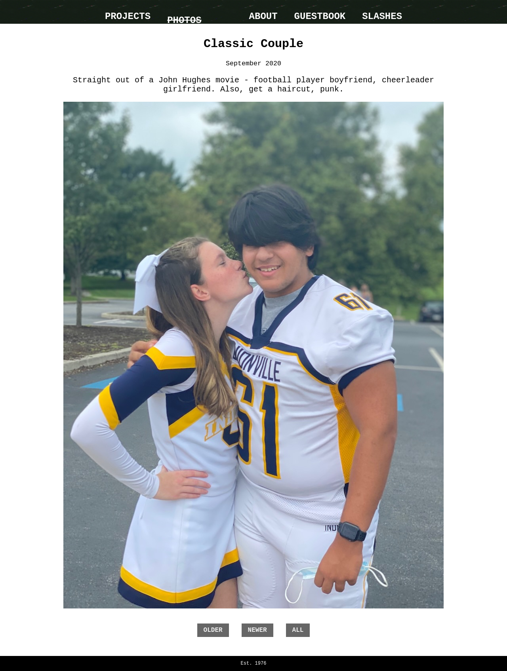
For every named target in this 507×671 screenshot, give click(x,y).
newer (257, 630)
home (225, 12)
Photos (184, 20)
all (298, 630)
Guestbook (320, 16)
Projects (128, 16)
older (213, 630)
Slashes (382, 16)
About (263, 16)
